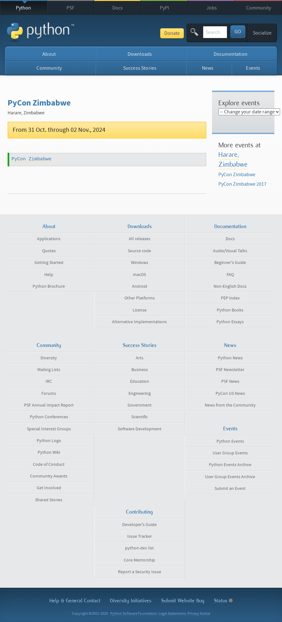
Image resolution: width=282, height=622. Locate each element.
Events (253, 68)
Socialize (262, 33)
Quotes (49, 250)
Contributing (139, 512)
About (49, 54)
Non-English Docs (230, 286)
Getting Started (48, 262)
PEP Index (230, 298)
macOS (139, 274)
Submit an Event (230, 488)
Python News (230, 358)
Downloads (140, 54)
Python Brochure (49, 286)
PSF (70, 8)
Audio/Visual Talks (230, 250)
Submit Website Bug (182, 600)
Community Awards (48, 476)
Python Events (230, 441)
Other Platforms (139, 298)
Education (139, 381)
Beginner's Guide (230, 262)
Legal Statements (172, 614)
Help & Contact (74, 600)
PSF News (230, 381)
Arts (139, 358)
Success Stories (139, 68)
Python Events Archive (230, 464)
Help (48, 274)
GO (238, 32)
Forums (48, 393)
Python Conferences (49, 417)
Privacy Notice (198, 614)
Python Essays (230, 321)
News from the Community (230, 405)
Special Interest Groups (49, 429)
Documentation (231, 54)
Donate (140, 33)
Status (223, 600)
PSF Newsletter (230, 369)
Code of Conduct (49, 464)
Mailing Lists (48, 369)
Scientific (139, 417)
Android (139, 286)
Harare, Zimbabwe (233, 159)
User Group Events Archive (230, 476)
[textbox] (199, 32)
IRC (49, 381)
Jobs (211, 8)
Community (258, 8)
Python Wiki (49, 452)
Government (140, 405)
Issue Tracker (139, 536)
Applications (48, 238)
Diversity (49, 358)
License (140, 310)
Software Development (139, 429)
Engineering (139, 393)
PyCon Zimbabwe (32, 159)
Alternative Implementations (139, 321)
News (208, 68)
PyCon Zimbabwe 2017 (242, 184)
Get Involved (49, 488)
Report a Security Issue (139, 571)
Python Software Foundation (133, 614)
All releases (139, 238)
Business (139, 369)
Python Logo (49, 440)
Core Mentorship (139, 560)
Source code (139, 250)
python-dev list (139, 548)
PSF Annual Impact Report (49, 405)
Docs (117, 8)
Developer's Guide (139, 524)
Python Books (230, 310)
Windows (139, 262)
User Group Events (230, 453)
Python (23, 8)
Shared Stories (48, 500)
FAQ (230, 274)
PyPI (164, 8)
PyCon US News (230, 393)
